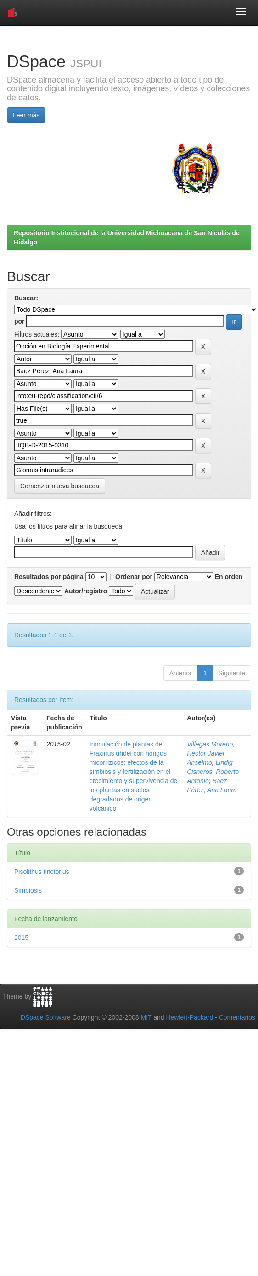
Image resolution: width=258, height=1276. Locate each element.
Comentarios (237, 1017)
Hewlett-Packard (189, 1017)
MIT (145, 1017)
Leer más (26, 115)
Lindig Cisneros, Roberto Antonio (213, 771)
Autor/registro (85, 591)
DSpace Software (46, 1017)
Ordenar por (133, 576)
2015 (21, 937)
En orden (229, 576)
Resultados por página (49, 576)
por (19, 321)
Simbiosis (28, 890)
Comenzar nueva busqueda (59, 486)
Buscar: (26, 298)
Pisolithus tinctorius (41, 871)
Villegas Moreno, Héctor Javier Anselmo (211, 753)
